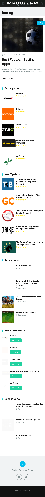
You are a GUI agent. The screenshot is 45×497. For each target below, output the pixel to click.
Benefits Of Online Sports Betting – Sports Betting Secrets (27, 283)
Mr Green (20, 156)
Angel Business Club (25, 265)
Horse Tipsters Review (22, 2)
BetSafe (19, 93)
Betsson (19, 109)
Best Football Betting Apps (28, 420)
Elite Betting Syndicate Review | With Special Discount (29, 243)
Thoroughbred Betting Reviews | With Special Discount (26, 181)
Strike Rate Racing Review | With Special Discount (28, 227)
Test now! (15, 352)
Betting (40, 23)
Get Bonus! (15, 340)
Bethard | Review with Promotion (25, 141)
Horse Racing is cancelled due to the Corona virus (29, 405)
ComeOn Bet (21, 125)
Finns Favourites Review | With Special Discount (29, 212)
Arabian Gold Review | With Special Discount (28, 196)
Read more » (7, 78)
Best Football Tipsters (26, 312)
